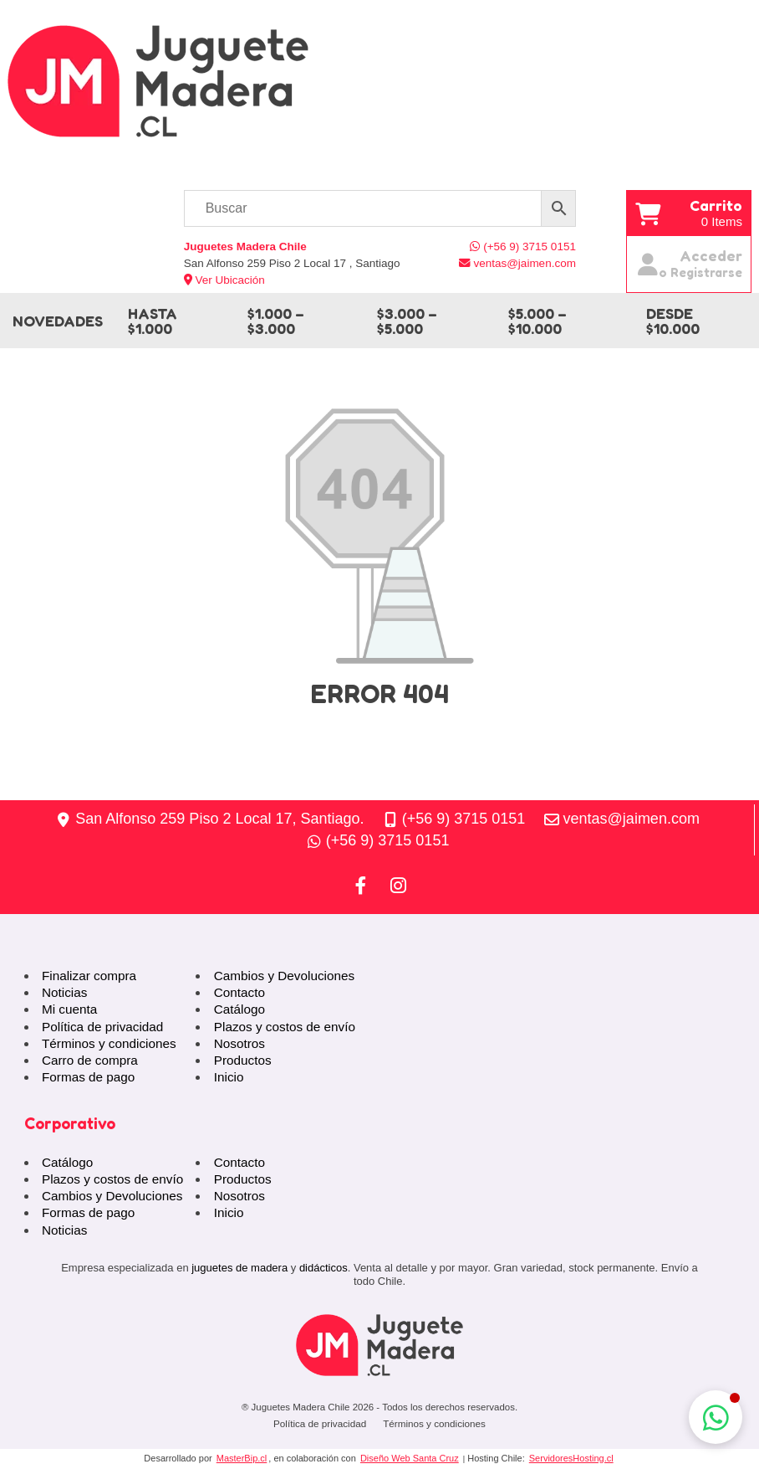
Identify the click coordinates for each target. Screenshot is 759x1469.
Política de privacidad (102, 1027)
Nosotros (239, 1043)
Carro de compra (90, 1060)
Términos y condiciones (109, 1043)
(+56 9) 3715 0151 (464, 818)
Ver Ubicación (224, 280)
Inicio (229, 1077)
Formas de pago (88, 1077)
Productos (243, 1060)
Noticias (64, 992)
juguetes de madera (239, 1267)
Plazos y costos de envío (284, 1027)
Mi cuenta (69, 1009)
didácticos (323, 1267)
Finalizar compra (89, 975)
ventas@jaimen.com (631, 818)
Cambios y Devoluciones (284, 975)
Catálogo (239, 1009)
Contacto (239, 992)
